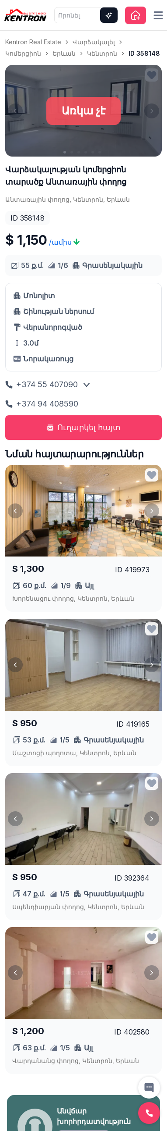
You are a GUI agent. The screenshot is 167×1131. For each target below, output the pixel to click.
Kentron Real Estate (33, 42)
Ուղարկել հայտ (84, 427)
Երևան (64, 53)
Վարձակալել (94, 42)
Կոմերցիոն (23, 53)
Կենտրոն (102, 53)
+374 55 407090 (41, 384)
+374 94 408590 (41, 403)
